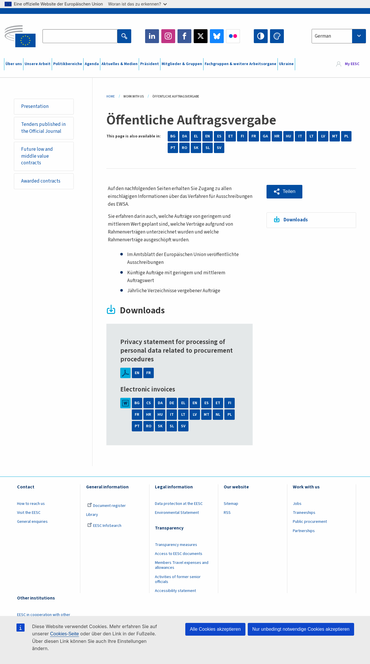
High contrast (261, 36)
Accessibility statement (175, 591)
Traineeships (304, 513)
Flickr (233, 36)
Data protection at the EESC (179, 504)
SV (219, 148)
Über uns (13, 64)
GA (265, 136)
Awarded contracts (40, 181)
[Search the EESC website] (79, 36)
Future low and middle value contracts (37, 156)
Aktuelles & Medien (119, 64)
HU (288, 136)
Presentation (35, 106)
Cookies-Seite (64, 633)
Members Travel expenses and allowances (181, 565)
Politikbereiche (67, 64)
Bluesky (217, 36)
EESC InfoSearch (104, 526)
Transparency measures (176, 545)
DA (184, 136)
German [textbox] (323, 36)
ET (230, 136)
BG (172, 136)
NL (218, 414)
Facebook (184, 36)
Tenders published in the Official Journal (43, 128)
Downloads (296, 219)
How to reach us (31, 504)
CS (148, 403)
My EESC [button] (352, 64)
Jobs (297, 504)
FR (253, 136)
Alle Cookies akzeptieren (215, 629)
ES (219, 136)
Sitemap (231, 504)
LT (312, 136)
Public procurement (310, 522)
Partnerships (304, 531)
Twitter (201, 36)
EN (207, 136)
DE (171, 403)
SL (208, 148)
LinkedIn (152, 36)
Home (110, 96)
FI (242, 136)
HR (277, 136)
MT (335, 136)
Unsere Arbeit (38, 64)
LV (323, 136)
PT (173, 148)
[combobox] (339, 36)
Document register (106, 506)
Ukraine (286, 64)
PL (346, 136)
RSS (227, 513)
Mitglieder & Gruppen (182, 64)
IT (300, 136)
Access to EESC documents (178, 554)
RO (184, 148)
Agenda (92, 64)
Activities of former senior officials (178, 579)
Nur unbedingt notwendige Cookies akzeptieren (300, 629)
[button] (284, 191)
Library (92, 515)
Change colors (277, 36)
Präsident (149, 64)
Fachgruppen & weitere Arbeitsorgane (240, 64)
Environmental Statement (177, 513)
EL (196, 136)
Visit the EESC (28, 513)
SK (196, 148)
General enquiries (32, 522)
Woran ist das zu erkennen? (137, 3)
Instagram (168, 36)
